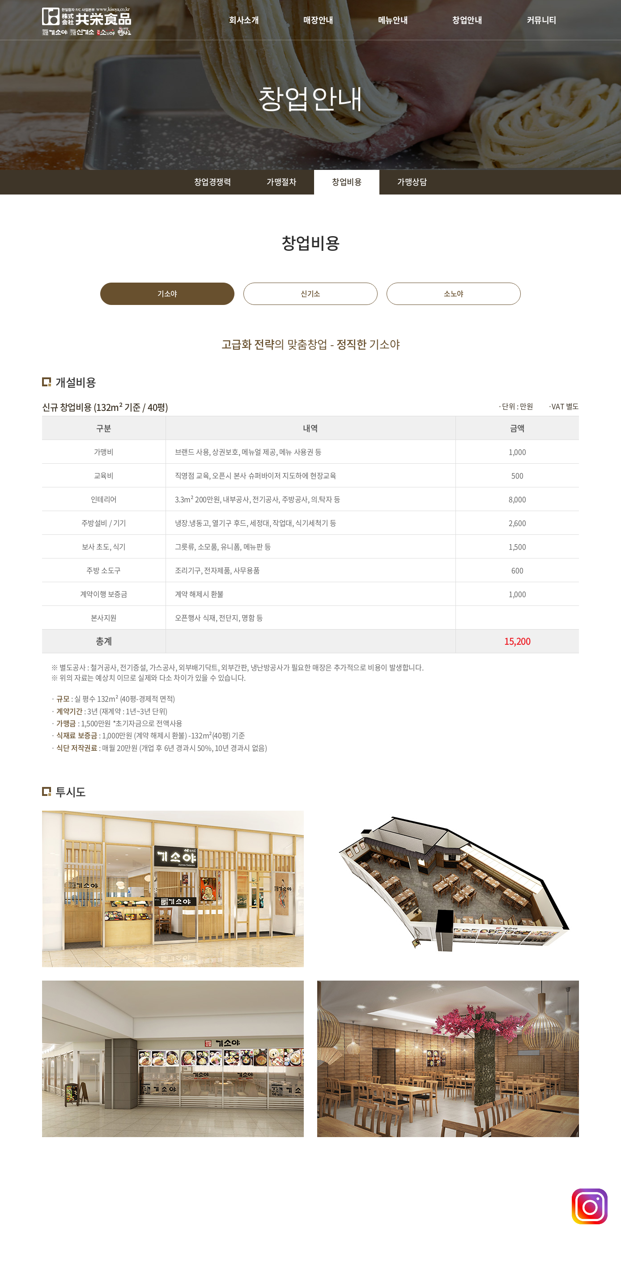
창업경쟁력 (212, 182)
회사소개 (244, 20)
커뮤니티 (542, 20)
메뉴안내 (393, 20)
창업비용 (347, 182)
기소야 (167, 294)
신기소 (310, 294)
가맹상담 (412, 182)
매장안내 (318, 20)
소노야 (454, 294)
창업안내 (467, 20)
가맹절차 (281, 182)
